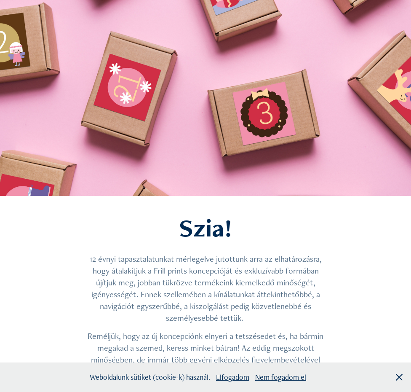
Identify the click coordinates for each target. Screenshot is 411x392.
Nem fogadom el (280, 377)
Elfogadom (232, 377)
